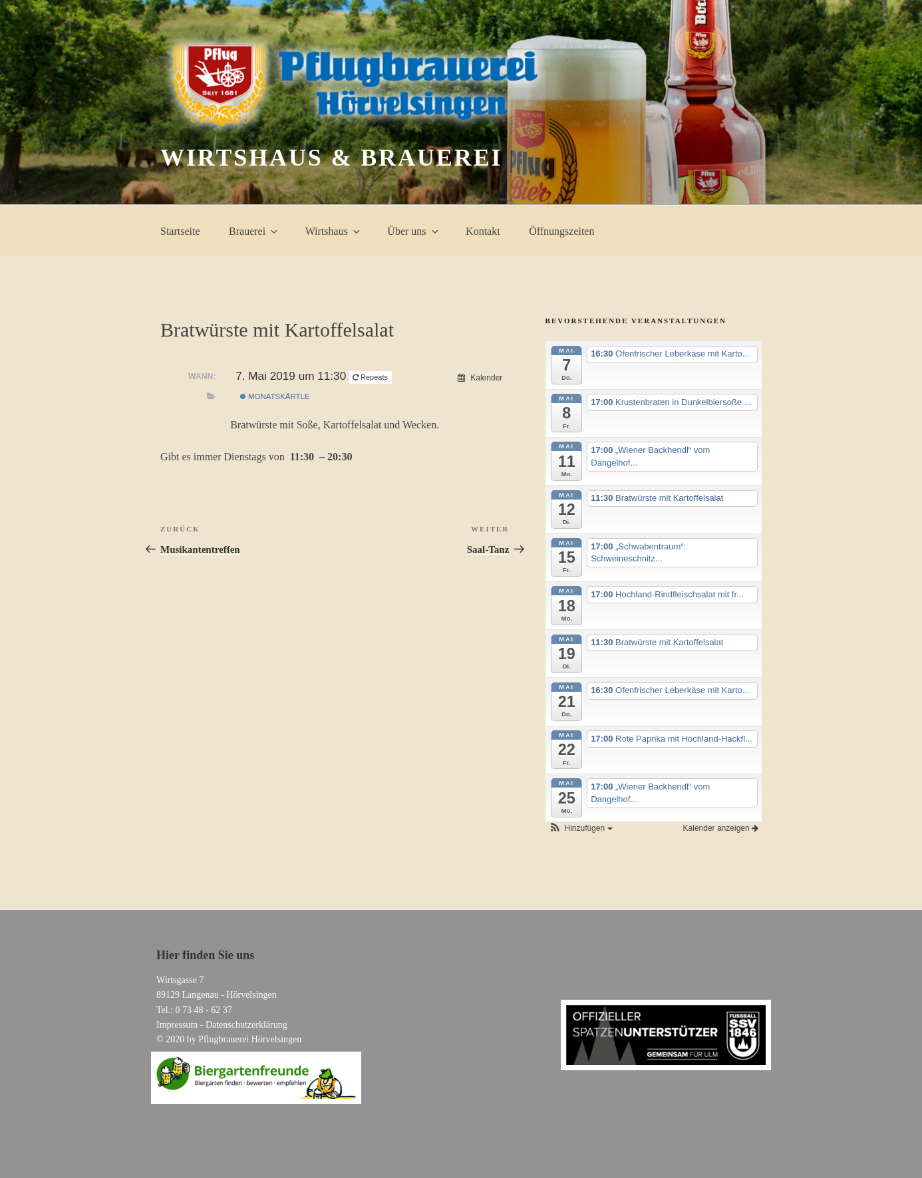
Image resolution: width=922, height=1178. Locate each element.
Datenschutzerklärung (246, 1025)
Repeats (371, 377)
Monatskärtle (275, 396)
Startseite (180, 231)
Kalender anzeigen (720, 828)
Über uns (413, 231)
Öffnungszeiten (561, 231)
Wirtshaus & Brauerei (331, 157)
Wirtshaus (333, 231)
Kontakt (483, 231)
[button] (580, 828)
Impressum (177, 1025)
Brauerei (254, 231)
